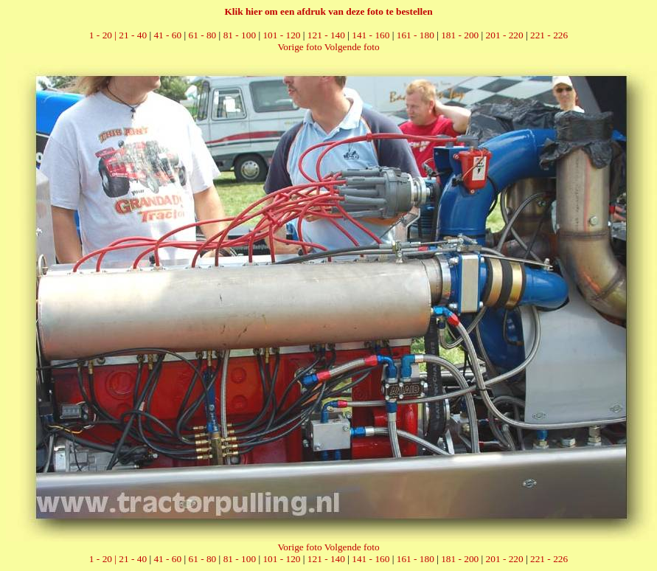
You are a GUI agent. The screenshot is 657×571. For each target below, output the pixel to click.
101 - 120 (281, 35)
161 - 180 (415, 35)
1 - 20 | (104, 35)
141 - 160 (370, 35)
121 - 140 (326, 35)
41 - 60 (167, 35)
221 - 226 (549, 35)
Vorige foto (299, 46)
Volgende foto (352, 46)
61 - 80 (203, 35)
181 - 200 (460, 35)
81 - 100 (239, 35)
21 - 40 (133, 35)
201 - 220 (505, 35)
